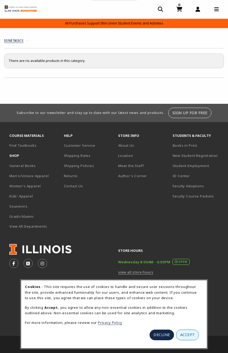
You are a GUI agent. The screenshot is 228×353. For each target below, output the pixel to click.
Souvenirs (18, 206)
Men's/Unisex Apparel (29, 176)
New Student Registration (195, 155)
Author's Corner (132, 176)
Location (125, 155)
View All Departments (28, 226)
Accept (187, 334)
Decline (161, 334)
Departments (13, 40)
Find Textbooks (23, 145)
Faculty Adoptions (188, 186)
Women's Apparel (25, 186)
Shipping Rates (77, 155)
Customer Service (79, 145)
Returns (71, 176)
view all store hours (135, 272)
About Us (126, 145)
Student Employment (198, 165)
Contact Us (73, 186)
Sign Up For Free (189, 112)
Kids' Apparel (21, 196)
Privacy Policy (110, 322)
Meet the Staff (131, 165)
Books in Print (198, 145)
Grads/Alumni (21, 216)
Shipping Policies (79, 165)
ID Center (198, 175)
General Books (22, 165)
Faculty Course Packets (193, 196)
